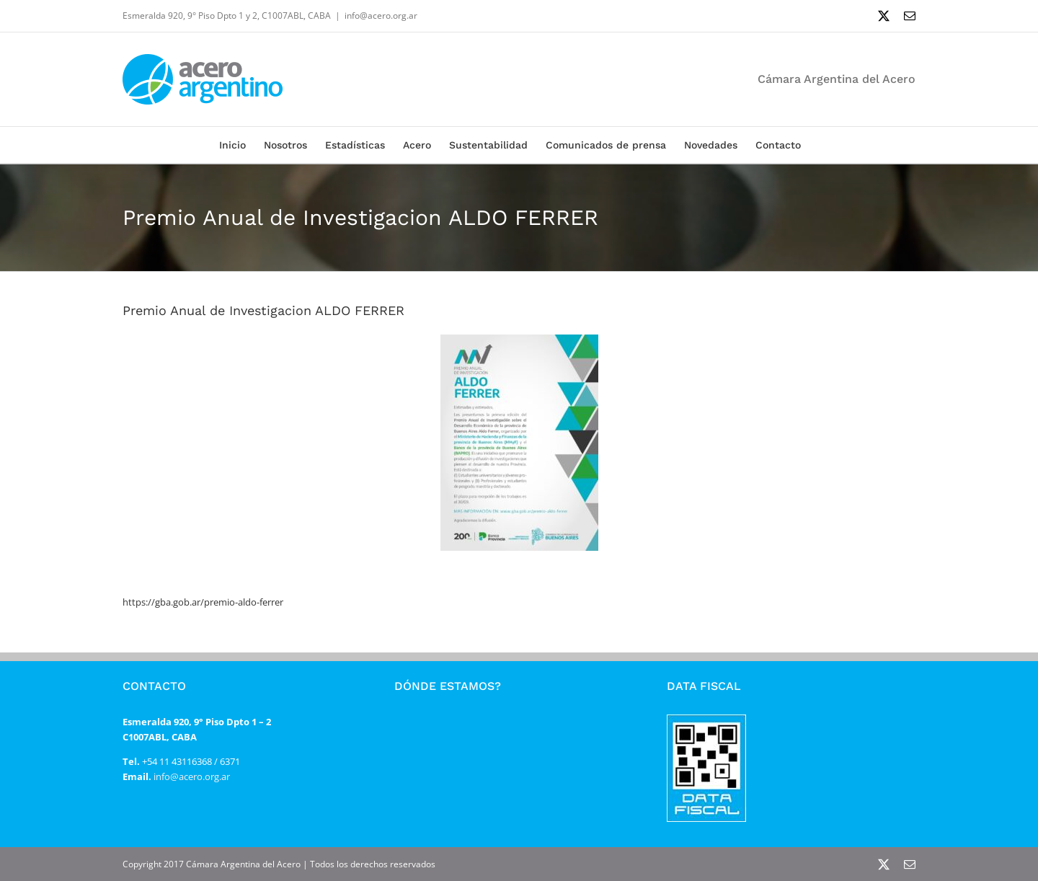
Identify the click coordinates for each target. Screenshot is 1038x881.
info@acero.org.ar (381, 15)
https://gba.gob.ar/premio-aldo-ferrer (203, 602)
